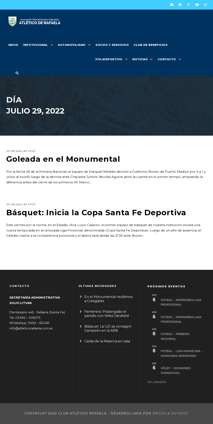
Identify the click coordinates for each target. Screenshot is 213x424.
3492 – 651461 (38, 323)
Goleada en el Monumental (63, 159)
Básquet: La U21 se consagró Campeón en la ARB (107, 328)
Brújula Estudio (170, 413)
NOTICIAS (140, 59)
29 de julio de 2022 (21, 151)
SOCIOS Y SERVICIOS (112, 44)
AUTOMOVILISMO (72, 44)
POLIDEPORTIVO (109, 59)
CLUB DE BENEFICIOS (150, 44)
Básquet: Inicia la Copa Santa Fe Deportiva (96, 212)
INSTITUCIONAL (35, 44)
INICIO (13, 44)
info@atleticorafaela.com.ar (31, 328)
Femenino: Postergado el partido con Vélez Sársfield (106, 314)
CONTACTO (167, 59)
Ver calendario (156, 382)
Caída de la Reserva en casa (107, 341)
